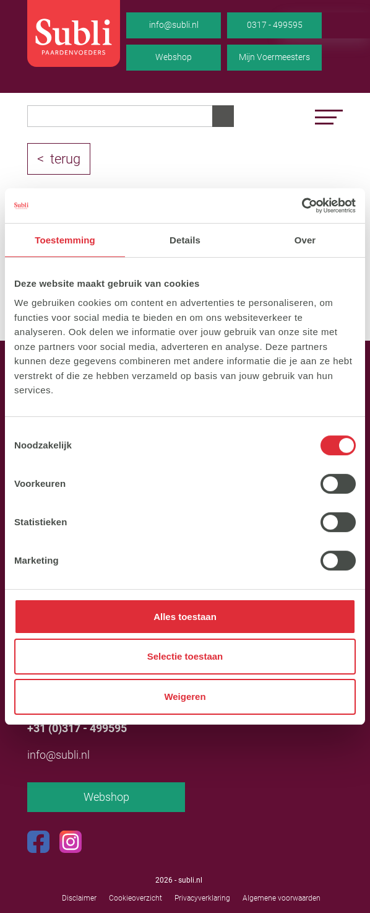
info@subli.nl (174, 25)
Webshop (173, 57)
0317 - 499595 (275, 25)
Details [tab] (185, 240)
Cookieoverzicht (135, 898)
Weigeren (184, 696)
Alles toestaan (185, 616)
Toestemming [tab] (65, 240)
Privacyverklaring (202, 898)
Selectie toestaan (185, 657)
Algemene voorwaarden (282, 898)
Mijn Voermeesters (274, 57)
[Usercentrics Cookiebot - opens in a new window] (301, 206)
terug (65, 159)
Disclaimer (79, 898)
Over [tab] (305, 240)
